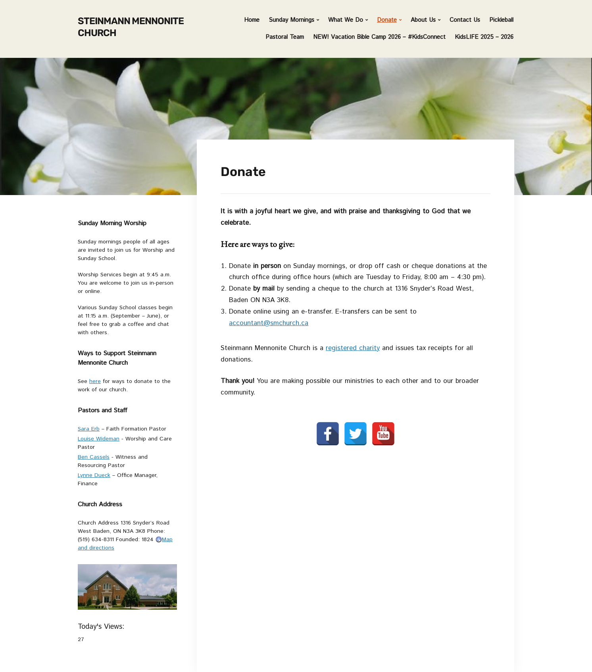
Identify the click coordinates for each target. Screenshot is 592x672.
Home (251, 20)
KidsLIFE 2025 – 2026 (484, 37)
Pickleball (501, 20)
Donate (387, 20)
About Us (423, 20)
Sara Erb (89, 429)
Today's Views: (102, 627)
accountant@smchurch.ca (268, 323)
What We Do (345, 20)
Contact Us (465, 20)
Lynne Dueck (94, 475)
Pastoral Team (284, 37)
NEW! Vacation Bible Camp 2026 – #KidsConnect (379, 37)
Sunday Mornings (291, 20)
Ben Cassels (94, 457)
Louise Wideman (98, 439)
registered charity (353, 348)
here (95, 381)
